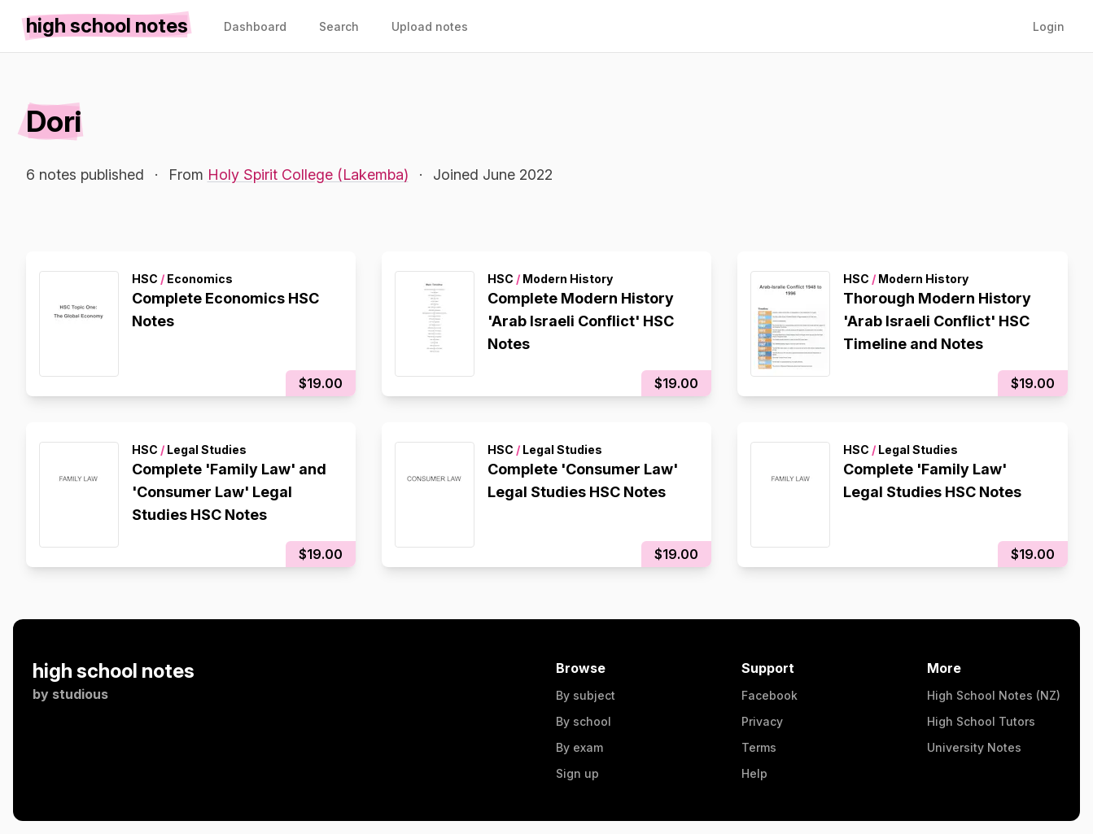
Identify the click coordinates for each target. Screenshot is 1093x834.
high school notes (114, 671)
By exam (579, 747)
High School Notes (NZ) (993, 695)
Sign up (577, 773)
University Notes (974, 747)
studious (80, 694)
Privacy (762, 721)
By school (583, 721)
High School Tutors (981, 721)
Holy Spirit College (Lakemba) (308, 174)
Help (754, 773)
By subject (585, 695)
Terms (758, 747)
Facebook (769, 695)
